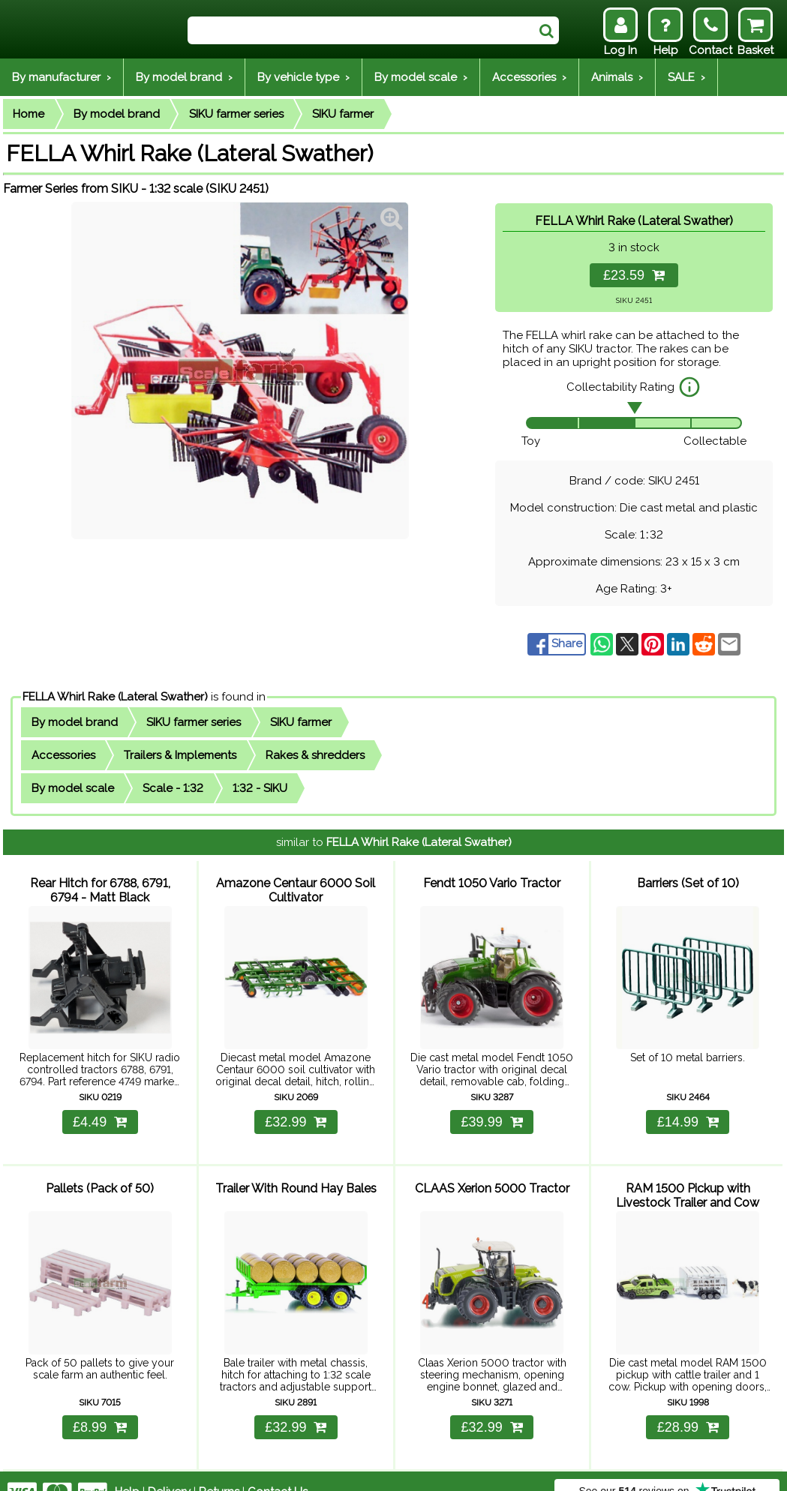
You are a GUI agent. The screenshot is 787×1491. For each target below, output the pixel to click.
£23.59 (634, 275)
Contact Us (278, 1470)
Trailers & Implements (180, 755)
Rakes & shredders (315, 755)
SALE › (686, 77)
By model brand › (184, 77)
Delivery (169, 1470)
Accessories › (529, 77)
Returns (219, 1470)
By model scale (73, 788)
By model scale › (420, 77)
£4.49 (100, 1110)
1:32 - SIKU (260, 788)
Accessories (63, 755)
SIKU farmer (343, 114)
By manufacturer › (61, 77)
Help (127, 1470)
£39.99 (492, 1110)
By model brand (117, 114)
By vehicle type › (303, 77)
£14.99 (688, 1110)
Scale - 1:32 (173, 788)
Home (28, 114)
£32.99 (295, 1110)
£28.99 (688, 1405)
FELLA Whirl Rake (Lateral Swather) (115, 697)
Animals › (617, 77)
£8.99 (100, 1405)
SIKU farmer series (236, 114)
